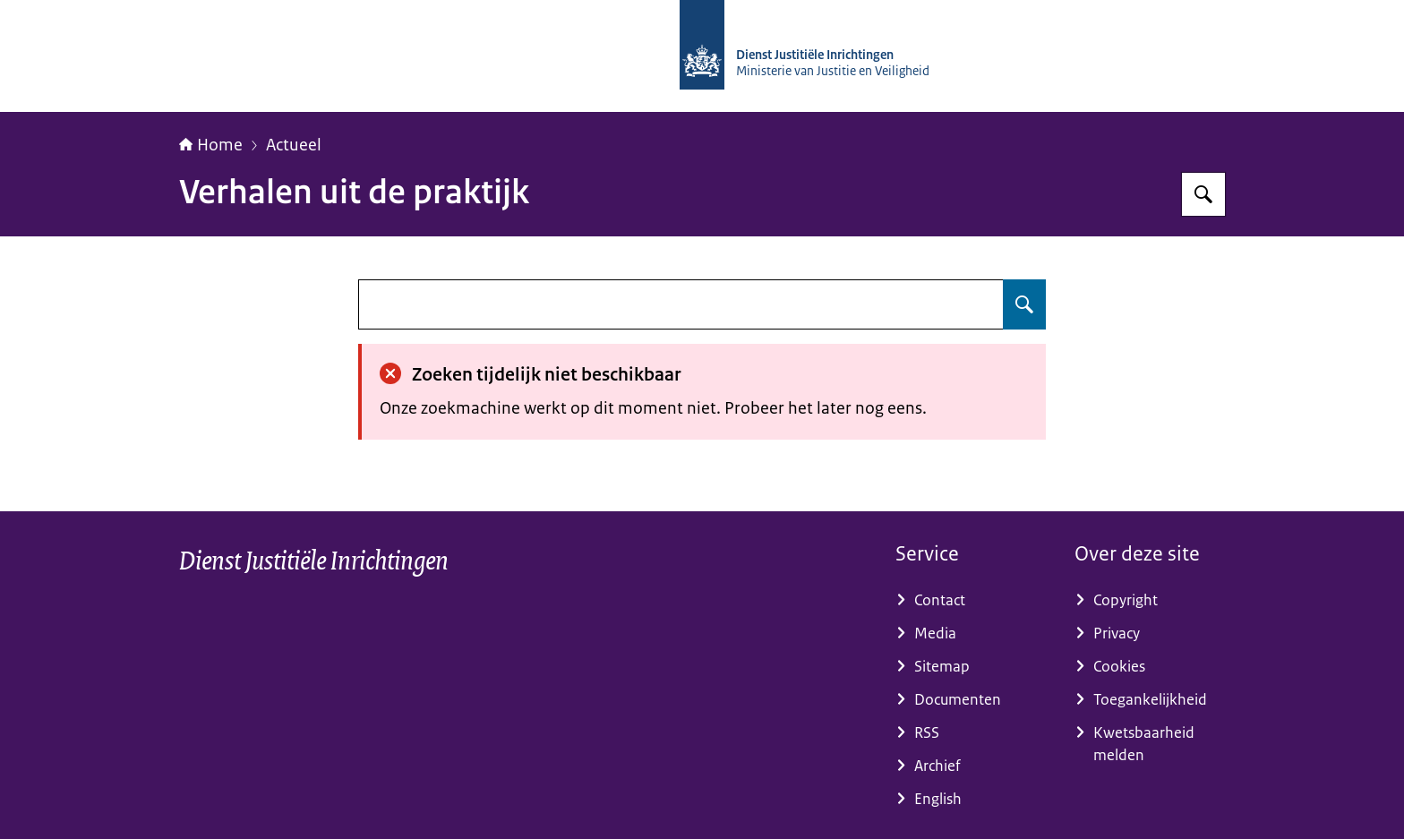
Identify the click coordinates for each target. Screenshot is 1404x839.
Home (211, 145)
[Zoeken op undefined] (1024, 304)
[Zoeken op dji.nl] (1203, 194)
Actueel (293, 145)
